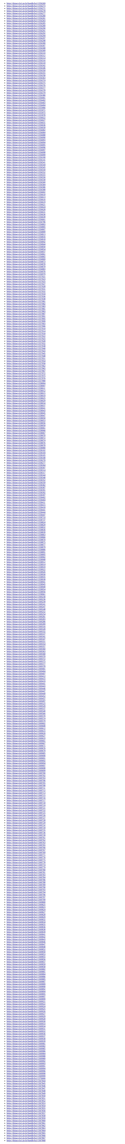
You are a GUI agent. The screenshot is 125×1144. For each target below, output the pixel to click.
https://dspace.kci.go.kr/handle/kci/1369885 (26, 979)
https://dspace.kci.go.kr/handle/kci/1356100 (26, 157)
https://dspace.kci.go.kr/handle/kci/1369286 (26, 621)
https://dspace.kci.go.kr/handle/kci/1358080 (26, 448)
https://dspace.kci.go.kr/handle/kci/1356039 (26, 127)
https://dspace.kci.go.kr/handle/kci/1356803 (26, 224)
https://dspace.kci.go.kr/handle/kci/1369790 (26, 887)
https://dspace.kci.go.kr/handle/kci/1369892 (26, 989)
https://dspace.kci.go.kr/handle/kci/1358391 (26, 490)
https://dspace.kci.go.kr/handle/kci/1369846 (26, 942)
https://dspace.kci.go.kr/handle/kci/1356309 (26, 50)
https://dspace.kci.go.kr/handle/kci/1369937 (26, 1036)
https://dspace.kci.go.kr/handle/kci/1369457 (26, 698)
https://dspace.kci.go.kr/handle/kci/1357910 (26, 328)
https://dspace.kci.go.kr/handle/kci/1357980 (26, 381)
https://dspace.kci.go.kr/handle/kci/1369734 (26, 827)
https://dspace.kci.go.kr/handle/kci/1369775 (26, 860)
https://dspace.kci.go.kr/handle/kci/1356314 (26, 58)
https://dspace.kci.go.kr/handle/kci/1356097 (26, 150)
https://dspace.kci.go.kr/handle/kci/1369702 (26, 775)
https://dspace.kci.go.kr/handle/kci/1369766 (26, 847)
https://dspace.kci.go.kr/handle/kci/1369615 (26, 731)
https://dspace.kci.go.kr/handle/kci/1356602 (26, 192)
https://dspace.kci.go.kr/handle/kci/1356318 (26, 63)
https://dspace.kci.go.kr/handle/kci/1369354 (26, 644)
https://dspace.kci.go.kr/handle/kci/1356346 (26, 68)
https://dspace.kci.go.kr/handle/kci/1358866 (26, 537)
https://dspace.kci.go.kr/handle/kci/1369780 (26, 870)
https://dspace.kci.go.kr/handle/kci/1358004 (26, 383)
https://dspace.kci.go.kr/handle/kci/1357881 (26, 309)
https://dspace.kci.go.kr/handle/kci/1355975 (26, 112)
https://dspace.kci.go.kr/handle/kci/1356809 (26, 232)
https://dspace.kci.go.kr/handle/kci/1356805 (26, 227)
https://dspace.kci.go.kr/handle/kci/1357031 (26, 289)
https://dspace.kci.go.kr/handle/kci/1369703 (26, 778)
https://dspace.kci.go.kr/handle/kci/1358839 (26, 532)
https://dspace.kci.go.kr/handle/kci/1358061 (26, 428)
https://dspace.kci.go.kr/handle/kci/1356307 (26, 45)
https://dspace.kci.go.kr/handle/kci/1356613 (26, 197)
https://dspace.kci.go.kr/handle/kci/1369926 (26, 1011)
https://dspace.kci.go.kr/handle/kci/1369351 (26, 641)
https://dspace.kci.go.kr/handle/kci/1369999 (26, 1076)
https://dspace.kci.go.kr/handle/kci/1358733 (26, 517)
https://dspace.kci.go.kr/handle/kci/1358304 (26, 465)
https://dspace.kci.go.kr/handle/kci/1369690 (26, 755)
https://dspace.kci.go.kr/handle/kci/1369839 (26, 932)
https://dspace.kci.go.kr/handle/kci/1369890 (26, 986)
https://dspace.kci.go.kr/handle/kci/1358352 (26, 480)
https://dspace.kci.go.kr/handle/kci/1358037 (26, 405)
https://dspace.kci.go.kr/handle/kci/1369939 (26, 1041)
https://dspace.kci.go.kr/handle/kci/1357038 (26, 299)
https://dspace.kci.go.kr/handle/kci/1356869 (26, 259)
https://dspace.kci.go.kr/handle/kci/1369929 (26, 1016)
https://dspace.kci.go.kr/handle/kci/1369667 (26, 743)
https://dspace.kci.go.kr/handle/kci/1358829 (26, 525)
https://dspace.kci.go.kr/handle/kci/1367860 (26, 1120)
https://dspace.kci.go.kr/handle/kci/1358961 (26, 594)
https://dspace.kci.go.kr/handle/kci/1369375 (26, 661)
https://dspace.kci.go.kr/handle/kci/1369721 (26, 808)
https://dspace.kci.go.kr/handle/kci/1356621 (26, 204)
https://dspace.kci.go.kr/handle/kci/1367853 (26, 1103)
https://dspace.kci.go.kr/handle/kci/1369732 (26, 825)
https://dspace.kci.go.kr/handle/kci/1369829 (26, 917)
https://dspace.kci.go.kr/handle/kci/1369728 (26, 820)
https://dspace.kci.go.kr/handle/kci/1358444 (26, 512)
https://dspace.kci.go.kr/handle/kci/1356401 (26, 98)
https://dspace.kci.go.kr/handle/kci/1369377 (26, 664)
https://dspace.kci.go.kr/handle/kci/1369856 (26, 959)
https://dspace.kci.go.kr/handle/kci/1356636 (26, 214)
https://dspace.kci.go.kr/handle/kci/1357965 (26, 368)
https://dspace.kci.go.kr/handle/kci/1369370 (26, 656)
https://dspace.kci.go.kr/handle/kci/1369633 (26, 738)
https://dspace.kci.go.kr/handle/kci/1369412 (26, 676)
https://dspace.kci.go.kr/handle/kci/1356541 (26, 162)
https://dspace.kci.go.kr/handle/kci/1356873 (26, 261)
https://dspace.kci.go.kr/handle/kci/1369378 (26, 666)
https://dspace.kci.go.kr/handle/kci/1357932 (26, 343)
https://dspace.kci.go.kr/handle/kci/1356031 (26, 122)
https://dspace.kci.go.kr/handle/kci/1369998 (26, 1073)
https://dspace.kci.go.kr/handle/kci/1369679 (26, 751)
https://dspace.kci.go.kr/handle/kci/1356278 (26, 11)
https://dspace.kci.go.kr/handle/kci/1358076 (26, 443)
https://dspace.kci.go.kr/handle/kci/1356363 (26, 78)
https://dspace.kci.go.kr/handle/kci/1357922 (26, 336)
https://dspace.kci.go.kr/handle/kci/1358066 (26, 430)
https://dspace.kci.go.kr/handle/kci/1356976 (26, 271)
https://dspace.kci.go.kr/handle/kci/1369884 (26, 974)
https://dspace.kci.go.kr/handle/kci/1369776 (26, 857)
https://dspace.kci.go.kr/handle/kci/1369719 (26, 805)
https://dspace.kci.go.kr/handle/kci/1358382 (26, 485)
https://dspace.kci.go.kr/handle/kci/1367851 (26, 1098)
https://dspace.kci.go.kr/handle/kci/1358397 (26, 495)
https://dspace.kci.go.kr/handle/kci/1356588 (26, 189)
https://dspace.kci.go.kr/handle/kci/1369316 (26, 626)
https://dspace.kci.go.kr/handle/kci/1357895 (26, 319)
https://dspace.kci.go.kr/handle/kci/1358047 (26, 415)
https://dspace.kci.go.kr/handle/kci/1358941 (26, 582)
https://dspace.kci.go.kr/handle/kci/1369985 (26, 1048)
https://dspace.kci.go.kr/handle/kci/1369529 (26, 706)
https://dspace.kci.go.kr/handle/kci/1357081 (26, 301)
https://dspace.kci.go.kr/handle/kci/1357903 (26, 323)
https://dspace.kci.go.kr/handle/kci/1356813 (26, 234)
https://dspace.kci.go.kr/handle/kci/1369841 (26, 934)
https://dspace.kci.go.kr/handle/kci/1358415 (26, 505)
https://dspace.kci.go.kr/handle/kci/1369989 (26, 1058)
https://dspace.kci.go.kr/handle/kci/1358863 (26, 535)
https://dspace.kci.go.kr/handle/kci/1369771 (26, 855)
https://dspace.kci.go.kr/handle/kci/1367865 (26, 1133)
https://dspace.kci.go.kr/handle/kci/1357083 (26, 306)
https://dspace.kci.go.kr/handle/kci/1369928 (26, 1019)
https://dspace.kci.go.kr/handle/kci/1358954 (26, 589)
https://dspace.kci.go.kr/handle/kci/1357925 (26, 338)
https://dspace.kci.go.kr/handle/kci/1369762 (26, 840)
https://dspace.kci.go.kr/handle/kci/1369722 (26, 810)
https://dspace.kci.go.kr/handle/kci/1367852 (26, 1101)
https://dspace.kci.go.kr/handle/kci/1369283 (26, 619)
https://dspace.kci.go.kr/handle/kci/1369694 (26, 763)
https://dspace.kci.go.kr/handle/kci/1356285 (26, 23)
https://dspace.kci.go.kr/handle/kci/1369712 (26, 790)
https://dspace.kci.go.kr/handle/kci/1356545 (26, 167)
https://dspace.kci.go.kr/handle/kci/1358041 (26, 408)
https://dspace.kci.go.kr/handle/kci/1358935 (26, 577)
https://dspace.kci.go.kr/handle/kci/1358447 (26, 515)
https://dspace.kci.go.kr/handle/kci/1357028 (26, 286)
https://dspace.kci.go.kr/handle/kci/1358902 (26, 557)
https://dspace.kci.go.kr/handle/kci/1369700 (26, 773)
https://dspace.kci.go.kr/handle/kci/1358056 (26, 423)
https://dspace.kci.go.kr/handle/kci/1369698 (26, 768)
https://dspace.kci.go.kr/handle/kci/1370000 (26, 1078)
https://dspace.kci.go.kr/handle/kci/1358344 (26, 475)
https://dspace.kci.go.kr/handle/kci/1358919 (26, 567)
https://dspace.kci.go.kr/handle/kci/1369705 (26, 783)
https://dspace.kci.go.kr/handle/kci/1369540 (26, 711)
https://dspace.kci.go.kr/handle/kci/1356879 (26, 266)
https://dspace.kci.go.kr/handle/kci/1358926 (26, 572)
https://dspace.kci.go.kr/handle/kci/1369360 (26, 649)
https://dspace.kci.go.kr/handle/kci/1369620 (26, 733)
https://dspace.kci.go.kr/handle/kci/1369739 (26, 835)
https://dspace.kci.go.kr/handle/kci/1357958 (26, 363)
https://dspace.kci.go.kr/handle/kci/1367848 (26, 1091)
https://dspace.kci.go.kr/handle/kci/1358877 (26, 544)
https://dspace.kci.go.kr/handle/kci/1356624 (26, 207)
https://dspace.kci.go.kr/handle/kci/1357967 (26, 371)
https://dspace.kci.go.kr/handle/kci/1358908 (26, 559)
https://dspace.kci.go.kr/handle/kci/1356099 (26, 155)
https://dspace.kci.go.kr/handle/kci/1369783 (26, 875)
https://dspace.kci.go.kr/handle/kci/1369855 (26, 957)
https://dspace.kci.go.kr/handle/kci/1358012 (26, 391)
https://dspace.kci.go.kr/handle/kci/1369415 (26, 679)
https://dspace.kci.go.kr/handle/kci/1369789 (26, 885)
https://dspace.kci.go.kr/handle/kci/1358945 (26, 584)
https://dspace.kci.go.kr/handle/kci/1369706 (26, 780)
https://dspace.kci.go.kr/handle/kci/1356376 (26, 85)
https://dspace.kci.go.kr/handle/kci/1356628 (26, 209)
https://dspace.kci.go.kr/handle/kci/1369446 (26, 688)
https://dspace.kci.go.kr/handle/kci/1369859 (26, 964)
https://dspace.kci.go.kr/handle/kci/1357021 (26, 276)
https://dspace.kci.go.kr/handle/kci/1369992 (26, 1061)
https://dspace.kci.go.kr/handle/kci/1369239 (26, 602)
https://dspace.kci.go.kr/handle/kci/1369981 (26, 1043)
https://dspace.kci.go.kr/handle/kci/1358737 (26, 520)
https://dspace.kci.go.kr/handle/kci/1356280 (26, 16)
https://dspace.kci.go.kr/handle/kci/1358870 (26, 539)
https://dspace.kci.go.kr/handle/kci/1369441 (26, 683)
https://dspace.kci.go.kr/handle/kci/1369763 (26, 842)
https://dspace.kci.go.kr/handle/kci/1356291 (26, 31)
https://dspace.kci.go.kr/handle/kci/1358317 (26, 472)
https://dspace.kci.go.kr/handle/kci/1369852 (26, 949)
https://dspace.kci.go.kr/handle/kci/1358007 (26, 386)
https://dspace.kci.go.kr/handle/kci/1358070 (26, 435)
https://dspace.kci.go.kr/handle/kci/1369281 (26, 616)
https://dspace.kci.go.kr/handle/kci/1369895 (26, 994)
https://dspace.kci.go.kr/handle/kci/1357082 (26, 304)
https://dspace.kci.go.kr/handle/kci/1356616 (26, 199)
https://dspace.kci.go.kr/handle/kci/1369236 (26, 599)
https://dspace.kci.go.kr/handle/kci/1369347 (26, 639)
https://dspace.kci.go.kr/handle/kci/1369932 (26, 1031)
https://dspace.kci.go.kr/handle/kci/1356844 (26, 244)
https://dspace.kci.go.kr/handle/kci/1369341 (26, 636)
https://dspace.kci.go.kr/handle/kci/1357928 (26, 341)
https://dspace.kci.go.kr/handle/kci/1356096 (26, 147)
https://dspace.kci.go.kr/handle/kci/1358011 (26, 388)
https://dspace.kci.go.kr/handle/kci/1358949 (26, 587)
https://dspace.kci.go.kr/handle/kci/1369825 (26, 904)
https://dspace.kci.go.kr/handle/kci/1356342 (26, 65)
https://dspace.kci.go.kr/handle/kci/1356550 (26, 170)
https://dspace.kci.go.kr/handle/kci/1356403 (26, 103)
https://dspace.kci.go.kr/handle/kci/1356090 (26, 137)
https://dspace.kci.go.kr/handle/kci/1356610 (26, 194)
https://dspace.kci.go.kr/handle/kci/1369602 (26, 723)
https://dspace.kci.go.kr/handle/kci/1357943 (26, 351)
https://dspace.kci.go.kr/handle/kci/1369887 (26, 981)
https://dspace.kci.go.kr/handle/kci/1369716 (26, 798)
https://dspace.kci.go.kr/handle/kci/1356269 (26, 3)
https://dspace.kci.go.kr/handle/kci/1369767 (26, 850)
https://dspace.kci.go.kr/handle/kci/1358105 (26, 455)
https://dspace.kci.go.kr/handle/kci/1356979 (26, 274)
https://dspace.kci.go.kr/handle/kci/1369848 (26, 947)
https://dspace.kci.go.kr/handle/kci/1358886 (26, 549)
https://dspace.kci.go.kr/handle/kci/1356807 (26, 229)
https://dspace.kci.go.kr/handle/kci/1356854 (26, 249)
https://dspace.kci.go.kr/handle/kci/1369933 (26, 1024)
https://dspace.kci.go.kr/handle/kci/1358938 (26, 579)
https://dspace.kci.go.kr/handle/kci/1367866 (26, 1135)
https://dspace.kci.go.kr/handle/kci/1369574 (26, 718)
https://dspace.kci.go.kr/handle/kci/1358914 (26, 564)
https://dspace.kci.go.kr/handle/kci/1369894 (26, 991)
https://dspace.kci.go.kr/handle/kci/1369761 (26, 837)
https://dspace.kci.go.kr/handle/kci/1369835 (26, 924)
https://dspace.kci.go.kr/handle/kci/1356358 (26, 75)
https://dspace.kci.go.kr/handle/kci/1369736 (26, 832)
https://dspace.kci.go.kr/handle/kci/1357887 (26, 314)
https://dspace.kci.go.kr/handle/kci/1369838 (26, 929)
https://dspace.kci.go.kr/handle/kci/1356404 (26, 105)
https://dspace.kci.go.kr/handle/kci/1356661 (26, 219)
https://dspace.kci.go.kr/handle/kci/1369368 (26, 654)
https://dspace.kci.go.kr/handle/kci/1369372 (26, 659)
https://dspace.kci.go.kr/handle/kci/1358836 (26, 530)
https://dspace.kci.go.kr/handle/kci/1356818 (26, 239)
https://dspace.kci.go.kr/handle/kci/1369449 (26, 693)
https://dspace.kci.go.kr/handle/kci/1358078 (26, 445)
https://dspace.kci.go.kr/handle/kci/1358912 (26, 562)
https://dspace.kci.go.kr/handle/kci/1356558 (26, 179)
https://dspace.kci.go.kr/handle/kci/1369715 (26, 795)
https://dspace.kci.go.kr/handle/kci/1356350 (26, 70)
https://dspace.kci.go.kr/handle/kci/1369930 (26, 1021)
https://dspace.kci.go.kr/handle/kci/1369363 (26, 651)
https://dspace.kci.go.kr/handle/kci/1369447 (26, 691)
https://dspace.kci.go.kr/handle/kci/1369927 (26, 1014)
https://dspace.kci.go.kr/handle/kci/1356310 (26, 53)
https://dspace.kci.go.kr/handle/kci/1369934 (26, 1026)
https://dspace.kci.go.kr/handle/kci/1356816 (26, 237)
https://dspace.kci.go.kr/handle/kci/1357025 (26, 281)
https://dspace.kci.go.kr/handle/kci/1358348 (26, 477)
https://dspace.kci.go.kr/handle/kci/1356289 (26, 26)
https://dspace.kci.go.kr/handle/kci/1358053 (26, 420)
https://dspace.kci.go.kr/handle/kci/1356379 (26, 93)
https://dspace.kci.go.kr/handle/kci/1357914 (26, 331)
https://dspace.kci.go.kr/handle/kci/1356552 (26, 172)
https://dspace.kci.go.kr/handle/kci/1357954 (26, 361)
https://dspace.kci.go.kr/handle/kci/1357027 (26, 284)
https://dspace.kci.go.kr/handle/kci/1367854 (26, 1106)
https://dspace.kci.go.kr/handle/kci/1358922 (26, 569)
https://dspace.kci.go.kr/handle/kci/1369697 (26, 765)
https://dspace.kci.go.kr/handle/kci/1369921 (26, 1001)
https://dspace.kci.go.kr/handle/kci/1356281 (26, 18)
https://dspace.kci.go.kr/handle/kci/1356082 (26, 130)
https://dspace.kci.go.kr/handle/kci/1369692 (26, 760)
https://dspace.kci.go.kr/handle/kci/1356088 (26, 135)
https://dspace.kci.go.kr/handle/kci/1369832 (26, 919)
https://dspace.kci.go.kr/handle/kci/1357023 (26, 279)
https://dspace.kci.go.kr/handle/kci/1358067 (26, 433)
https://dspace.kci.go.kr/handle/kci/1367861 (26, 1123)
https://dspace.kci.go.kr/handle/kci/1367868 (26, 1140)
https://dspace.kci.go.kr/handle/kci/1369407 (26, 674)
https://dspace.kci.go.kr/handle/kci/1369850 (26, 952)
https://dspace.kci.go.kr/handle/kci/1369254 (26, 614)
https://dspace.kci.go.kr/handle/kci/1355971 (26, 110)
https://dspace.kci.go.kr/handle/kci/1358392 (26, 492)
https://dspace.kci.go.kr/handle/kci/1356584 (26, 184)
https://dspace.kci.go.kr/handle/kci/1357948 (26, 356)
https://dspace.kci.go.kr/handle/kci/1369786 (26, 880)
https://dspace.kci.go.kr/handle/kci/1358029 (26, 400)
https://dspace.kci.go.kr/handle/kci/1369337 (26, 634)
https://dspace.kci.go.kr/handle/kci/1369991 (26, 1066)
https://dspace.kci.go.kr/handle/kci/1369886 (26, 976)
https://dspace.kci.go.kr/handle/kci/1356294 (26, 35)
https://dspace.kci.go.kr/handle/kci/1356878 (26, 264)
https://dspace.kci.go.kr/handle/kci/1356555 (26, 175)
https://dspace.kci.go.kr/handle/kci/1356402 (26, 100)
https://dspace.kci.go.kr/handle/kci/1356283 (26, 21)
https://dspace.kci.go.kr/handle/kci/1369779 (26, 867)
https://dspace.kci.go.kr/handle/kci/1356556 (26, 177)
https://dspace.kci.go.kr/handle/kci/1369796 (26, 895)
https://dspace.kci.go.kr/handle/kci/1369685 (26, 753)
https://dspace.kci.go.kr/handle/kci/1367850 (26, 1096)
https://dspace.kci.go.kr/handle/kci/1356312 (26, 55)
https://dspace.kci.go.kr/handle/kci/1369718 (26, 803)
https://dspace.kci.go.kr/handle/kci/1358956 (26, 592)
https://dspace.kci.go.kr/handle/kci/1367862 (26, 1125)
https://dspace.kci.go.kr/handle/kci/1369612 (26, 728)
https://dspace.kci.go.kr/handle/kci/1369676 (26, 748)
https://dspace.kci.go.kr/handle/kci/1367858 (26, 1115)
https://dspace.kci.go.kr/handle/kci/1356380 (26, 95)
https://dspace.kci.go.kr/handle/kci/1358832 (26, 527)
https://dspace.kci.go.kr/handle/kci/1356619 (26, 202)
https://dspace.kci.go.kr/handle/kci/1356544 (26, 165)
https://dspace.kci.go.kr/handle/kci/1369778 (26, 862)
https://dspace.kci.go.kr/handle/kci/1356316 (26, 60)
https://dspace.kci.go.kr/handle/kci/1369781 (26, 872)
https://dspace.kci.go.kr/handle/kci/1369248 (26, 609)
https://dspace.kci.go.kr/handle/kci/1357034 (26, 294)
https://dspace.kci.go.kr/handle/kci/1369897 (26, 996)
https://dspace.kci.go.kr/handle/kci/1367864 (26, 1130)
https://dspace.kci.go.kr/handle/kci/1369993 (26, 1063)
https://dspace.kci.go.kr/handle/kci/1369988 (26, 1056)
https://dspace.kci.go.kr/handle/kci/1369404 (26, 671)
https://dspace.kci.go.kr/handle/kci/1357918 (26, 333)
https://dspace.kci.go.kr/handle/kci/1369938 (26, 1039)
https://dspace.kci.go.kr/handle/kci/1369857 (26, 962)
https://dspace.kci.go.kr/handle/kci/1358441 (26, 510)
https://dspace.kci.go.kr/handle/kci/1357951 (26, 358)
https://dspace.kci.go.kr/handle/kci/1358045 (26, 413)
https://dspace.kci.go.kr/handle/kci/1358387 (26, 487)
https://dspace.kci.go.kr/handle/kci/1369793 (26, 890)
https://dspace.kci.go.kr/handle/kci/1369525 (26, 703)
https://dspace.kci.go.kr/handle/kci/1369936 (26, 1034)
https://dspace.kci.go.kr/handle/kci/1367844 (26, 1081)
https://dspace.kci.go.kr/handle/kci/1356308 (26, 48)
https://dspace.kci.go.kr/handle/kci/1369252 (26, 611)
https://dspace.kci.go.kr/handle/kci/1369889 (26, 984)
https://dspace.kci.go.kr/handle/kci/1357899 (26, 321)
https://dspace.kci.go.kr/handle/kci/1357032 (26, 291)
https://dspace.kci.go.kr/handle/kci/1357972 (26, 373)
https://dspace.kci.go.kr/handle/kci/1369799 (26, 899)
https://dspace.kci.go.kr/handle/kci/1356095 (26, 145)
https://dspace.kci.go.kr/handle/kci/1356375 (26, 83)
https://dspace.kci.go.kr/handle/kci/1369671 (26, 746)
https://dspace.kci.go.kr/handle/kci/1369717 (26, 800)
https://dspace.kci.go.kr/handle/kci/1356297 (26, 38)
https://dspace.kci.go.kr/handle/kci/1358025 (26, 398)
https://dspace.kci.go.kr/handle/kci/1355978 (26, 115)
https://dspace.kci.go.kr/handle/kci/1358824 (26, 522)
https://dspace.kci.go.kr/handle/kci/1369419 (26, 681)
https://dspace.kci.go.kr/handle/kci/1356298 (26, 40)
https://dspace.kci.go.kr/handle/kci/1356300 (26, 43)
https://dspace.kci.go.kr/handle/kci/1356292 (26, 33)
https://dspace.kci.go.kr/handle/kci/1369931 (26, 1029)
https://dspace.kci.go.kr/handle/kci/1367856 (26, 1111)
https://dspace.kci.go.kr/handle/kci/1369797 (26, 897)
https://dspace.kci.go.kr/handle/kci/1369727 (26, 818)
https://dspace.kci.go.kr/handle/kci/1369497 (26, 701)
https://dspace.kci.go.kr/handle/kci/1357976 (26, 378)
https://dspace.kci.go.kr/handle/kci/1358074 (26, 440)
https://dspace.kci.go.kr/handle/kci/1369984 (26, 1053)
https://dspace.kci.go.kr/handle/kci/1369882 (26, 969)
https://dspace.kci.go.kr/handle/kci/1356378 (26, 90)
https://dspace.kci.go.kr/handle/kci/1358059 (26, 425)
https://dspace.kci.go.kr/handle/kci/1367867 (26, 1138)
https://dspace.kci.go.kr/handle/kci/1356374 (26, 80)
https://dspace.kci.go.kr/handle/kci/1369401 (26, 669)
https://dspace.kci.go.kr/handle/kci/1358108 (26, 458)
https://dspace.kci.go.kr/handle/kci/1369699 (26, 770)
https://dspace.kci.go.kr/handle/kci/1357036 (26, 296)
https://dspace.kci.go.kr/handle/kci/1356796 (26, 222)
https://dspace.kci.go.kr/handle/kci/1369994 (26, 1068)
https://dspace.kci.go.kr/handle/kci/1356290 (26, 28)
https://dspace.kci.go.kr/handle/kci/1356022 (26, 117)
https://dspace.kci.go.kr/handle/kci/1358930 (26, 574)
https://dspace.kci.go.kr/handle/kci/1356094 (26, 142)
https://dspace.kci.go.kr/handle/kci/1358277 (26, 463)
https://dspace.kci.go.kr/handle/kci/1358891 (26, 552)
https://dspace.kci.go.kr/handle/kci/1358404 (26, 500)
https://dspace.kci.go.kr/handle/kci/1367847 (26, 1088)
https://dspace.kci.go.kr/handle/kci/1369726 (26, 815)
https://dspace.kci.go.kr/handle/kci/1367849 (26, 1093)
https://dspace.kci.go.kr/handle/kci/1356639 (26, 217)
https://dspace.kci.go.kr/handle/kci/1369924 (26, 1006)
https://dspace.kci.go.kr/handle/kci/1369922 (26, 1004)
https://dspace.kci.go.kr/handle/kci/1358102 (26, 450)
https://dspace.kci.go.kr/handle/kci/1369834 (26, 922)
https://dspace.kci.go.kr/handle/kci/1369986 (26, 1051)
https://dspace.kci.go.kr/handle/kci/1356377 (26, 88)
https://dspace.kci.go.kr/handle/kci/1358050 (26, 418)
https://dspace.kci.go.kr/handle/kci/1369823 (26, 907)
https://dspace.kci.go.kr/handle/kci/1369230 (26, 597)
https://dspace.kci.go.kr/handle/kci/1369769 (26, 852)
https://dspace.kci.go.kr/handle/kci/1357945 (26, 353)
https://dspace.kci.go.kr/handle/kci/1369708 (26, 785)
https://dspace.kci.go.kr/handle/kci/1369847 (26, 944)
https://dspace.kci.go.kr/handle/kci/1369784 (26, 877)
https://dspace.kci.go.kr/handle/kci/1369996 (26, 1071)
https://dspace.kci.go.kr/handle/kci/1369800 (26, 902)
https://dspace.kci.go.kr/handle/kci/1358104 (26, 453)
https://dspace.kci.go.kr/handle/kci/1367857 (26, 1113)
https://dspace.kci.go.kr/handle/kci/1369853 (26, 954)
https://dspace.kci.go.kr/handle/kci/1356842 (26, 242)
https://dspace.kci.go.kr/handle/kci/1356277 (26, 13)
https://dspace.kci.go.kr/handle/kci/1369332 (26, 631)
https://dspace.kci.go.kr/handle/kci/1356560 (26, 182)
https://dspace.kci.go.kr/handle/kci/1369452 (26, 696)
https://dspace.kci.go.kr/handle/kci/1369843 (26, 939)
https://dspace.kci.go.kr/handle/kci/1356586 (26, 187)
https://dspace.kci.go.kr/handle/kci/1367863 (26, 1128)
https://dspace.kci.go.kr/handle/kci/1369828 (26, 914)
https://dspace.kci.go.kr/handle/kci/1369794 (26, 892)
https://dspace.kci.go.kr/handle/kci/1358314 (26, 470)
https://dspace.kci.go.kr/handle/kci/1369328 (26, 629)
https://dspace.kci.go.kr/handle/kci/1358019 (26, 395)
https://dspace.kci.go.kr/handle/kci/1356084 (26, 132)
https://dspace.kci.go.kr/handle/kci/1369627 (26, 736)
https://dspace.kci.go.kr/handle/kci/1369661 (26, 741)
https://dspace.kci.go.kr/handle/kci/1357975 (26, 376)
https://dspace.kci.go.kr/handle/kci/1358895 (26, 554)
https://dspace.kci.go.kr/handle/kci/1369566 (26, 713)
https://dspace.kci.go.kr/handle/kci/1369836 (26, 927)
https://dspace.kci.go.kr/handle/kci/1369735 (26, 830)
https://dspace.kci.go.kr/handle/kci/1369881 (26, 971)
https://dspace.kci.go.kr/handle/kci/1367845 (26, 1083)
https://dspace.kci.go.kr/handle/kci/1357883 (26, 311)
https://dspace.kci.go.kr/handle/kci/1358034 (26, 403)
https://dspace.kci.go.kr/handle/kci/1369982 (26, 1046)
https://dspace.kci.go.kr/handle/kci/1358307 (26, 467)
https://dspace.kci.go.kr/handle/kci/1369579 (26, 721)
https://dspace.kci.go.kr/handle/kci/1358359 (26, 482)
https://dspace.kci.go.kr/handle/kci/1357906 (26, 326)
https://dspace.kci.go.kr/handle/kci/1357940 (26, 348)
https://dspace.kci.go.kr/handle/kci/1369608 (26, 726)
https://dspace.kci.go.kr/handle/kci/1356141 (26, 160)
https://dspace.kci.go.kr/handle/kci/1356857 (26, 251)
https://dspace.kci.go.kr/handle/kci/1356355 (26, 73)
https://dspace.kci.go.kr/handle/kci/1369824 (26, 909)
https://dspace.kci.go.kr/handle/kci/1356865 (26, 256)
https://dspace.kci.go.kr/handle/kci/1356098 (26, 152)
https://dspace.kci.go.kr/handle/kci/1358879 (26, 547)
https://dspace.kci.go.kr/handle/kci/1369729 (26, 823)
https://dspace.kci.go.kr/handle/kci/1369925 (26, 1009)
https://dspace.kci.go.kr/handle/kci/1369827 (26, 912)
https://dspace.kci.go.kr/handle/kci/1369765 (26, 845)
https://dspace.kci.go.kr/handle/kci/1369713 (26, 793)
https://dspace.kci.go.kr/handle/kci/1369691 (26, 758)
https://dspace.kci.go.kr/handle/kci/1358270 (26, 460)
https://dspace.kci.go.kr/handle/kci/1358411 (26, 502)
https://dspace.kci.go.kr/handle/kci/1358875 (26, 542)
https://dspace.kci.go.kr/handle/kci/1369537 (26, 708)
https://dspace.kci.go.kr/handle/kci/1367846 (26, 1086)
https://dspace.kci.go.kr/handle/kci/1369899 (26, 999)
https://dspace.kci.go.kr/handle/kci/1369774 (26, 865)
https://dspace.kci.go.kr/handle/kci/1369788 (26, 882)
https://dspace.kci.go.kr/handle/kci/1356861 (26, 254)
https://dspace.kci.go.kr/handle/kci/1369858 (26, 967)
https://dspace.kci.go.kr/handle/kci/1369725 (26, 813)
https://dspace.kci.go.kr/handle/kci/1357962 (26, 366)
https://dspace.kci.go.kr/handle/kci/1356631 (26, 212)
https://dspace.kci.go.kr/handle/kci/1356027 (26, 120)
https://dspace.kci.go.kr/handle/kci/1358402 (26, 497)
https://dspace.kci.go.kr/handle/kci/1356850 (26, 247)
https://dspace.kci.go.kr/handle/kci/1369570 (26, 716)
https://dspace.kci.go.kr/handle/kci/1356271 (26, 8)
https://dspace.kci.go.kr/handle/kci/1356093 (26, 140)
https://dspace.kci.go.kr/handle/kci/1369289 (26, 624)
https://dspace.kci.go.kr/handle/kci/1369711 (26, 788)
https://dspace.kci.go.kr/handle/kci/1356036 (26, 125)
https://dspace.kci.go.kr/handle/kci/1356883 (26, 269)
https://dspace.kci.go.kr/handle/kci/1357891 (26, 316)
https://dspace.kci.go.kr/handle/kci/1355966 (26, 107)
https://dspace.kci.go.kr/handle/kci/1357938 (26, 346)
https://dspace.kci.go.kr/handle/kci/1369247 (26, 607)
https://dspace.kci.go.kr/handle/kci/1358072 (26, 438)
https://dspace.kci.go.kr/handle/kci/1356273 (26, 6)
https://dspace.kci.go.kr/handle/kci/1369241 (26, 604)
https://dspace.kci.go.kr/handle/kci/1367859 (26, 1118)
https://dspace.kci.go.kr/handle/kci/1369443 (26, 686)
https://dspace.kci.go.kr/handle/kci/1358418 (26, 507)
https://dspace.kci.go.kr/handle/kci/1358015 (26, 393)
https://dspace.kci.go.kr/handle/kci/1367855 (26, 1108)
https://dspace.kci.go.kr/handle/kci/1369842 (26, 937)
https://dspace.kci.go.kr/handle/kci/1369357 (26, 646)
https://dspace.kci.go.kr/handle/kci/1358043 (26, 410)
